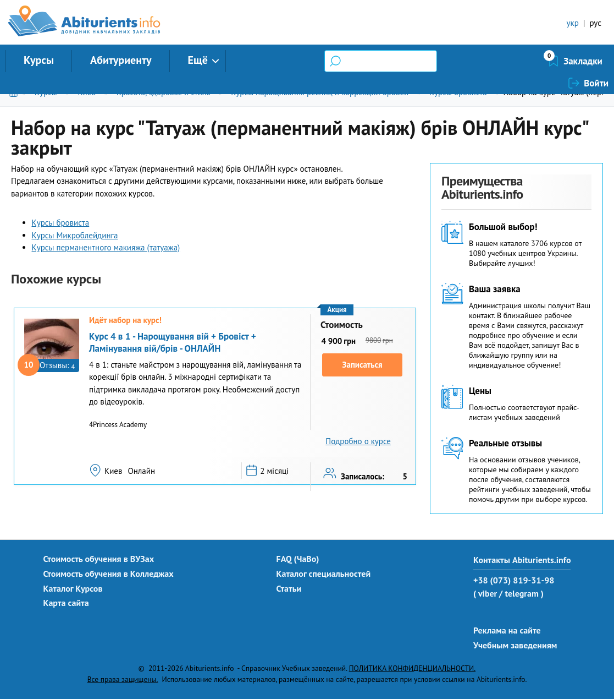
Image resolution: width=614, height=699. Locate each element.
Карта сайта (66, 602)
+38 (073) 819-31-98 (513, 580)
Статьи (289, 588)
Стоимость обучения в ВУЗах (98, 558)
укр (573, 23)
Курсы (39, 60)
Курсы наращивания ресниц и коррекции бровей (319, 92)
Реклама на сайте (507, 630)
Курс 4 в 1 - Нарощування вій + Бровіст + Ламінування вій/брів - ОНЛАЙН (172, 342)
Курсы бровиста (458, 92)
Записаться (362, 364)
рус (595, 23)
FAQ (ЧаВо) (297, 558)
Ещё (198, 60)
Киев (86, 92)
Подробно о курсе (358, 441)
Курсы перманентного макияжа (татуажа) (106, 247)
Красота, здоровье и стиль (164, 92)
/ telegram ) (521, 593)
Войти (596, 61)
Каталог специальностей (323, 573)
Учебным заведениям (515, 645)
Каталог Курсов (73, 588)
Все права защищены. (122, 679)
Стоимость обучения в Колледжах (108, 573)
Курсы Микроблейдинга (75, 235)
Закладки (524, 61)
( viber (485, 593)
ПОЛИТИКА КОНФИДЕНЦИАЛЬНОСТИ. (412, 668)
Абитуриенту (121, 60)
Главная (15, 92)
